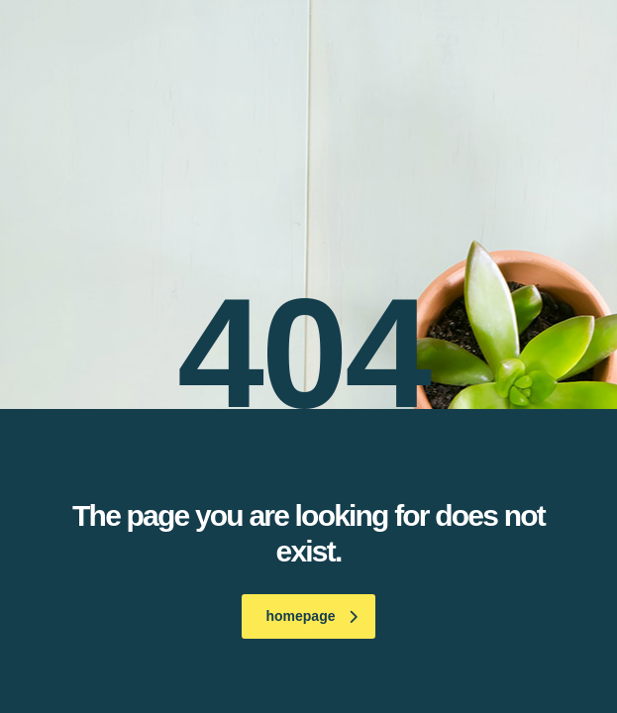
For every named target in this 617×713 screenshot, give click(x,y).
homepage (311, 616)
